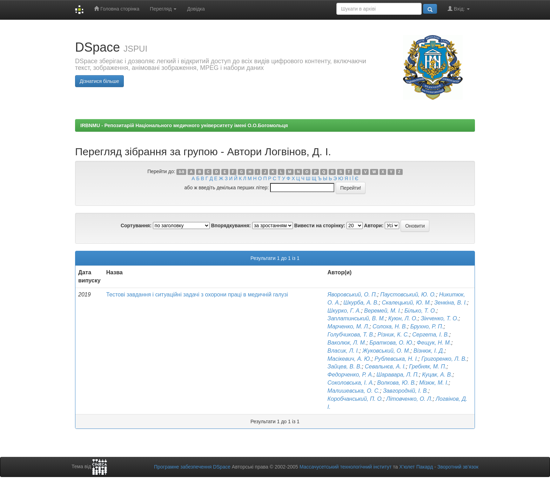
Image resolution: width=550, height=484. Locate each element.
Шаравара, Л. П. (397, 375)
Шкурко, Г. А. (344, 311)
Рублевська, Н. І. (396, 359)
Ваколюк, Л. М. (347, 343)
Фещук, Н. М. (434, 343)
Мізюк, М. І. (434, 383)
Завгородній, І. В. (405, 391)
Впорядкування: (231, 225)
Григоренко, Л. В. (444, 359)
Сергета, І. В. (430, 335)
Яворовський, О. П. (352, 294)
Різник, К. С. (393, 335)
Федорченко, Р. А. (351, 375)
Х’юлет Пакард (416, 467)
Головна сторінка (116, 9)
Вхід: (459, 9)
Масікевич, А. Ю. (349, 359)
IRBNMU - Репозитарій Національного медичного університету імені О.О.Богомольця (184, 125)
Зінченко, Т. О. (439, 318)
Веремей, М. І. (382, 311)
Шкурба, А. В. (361, 303)
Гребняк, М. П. (428, 366)
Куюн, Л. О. (403, 318)
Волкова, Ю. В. (396, 383)
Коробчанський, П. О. (355, 399)
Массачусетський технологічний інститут (346, 467)
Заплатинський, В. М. (356, 318)
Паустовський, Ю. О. (408, 294)
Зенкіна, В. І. (450, 303)
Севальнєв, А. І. (385, 366)
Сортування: (136, 225)
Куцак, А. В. (437, 375)
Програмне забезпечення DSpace (192, 467)
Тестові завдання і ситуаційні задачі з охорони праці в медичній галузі (197, 294)
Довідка (195, 9)
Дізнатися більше (99, 81)
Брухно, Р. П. (426, 326)
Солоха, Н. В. (390, 326)
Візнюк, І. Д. (429, 351)
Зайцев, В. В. (345, 366)
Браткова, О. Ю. (391, 343)
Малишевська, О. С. (354, 391)
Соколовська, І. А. (351, 383)
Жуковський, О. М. (386, 351)
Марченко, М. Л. (349, 326)
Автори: (374, 225)
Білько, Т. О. (420, 311)
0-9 (181, 172)
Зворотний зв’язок (457, 467)
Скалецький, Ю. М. (406, 303)
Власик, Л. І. (344, 351)
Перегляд (163, 9)
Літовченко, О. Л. (409, 399)
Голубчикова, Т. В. (351, 335)
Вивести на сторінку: (319, 225)
